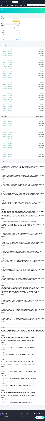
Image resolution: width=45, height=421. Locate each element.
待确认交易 (6, 5)
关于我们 (22, 416)
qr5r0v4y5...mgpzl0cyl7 (7, 68)
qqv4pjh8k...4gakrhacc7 (7, 49)
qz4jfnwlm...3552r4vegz (7, 152)
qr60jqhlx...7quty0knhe (7, 55)
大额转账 (16, 5)
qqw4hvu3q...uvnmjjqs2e (7, 57)
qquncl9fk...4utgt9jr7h (7, 77)
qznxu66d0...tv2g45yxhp (7, 75)
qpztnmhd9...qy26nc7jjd (7, 62)
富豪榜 (11, 5)
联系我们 (22, 418)
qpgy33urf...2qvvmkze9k (7, 73)
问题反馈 (29, 416)
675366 (14, 18)
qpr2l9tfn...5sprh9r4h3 (7, 64)
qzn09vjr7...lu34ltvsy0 (7, 79)
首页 (1, 5)
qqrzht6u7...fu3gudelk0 (7, 141)
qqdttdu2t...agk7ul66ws (7, 130)
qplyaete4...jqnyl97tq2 (7, 71)
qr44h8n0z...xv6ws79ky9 (7, 60)
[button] (41, 1)
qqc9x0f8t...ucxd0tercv (7, 53)
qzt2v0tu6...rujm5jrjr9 (7, 51)
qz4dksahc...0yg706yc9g (7, 66)
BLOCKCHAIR (17, 28)
